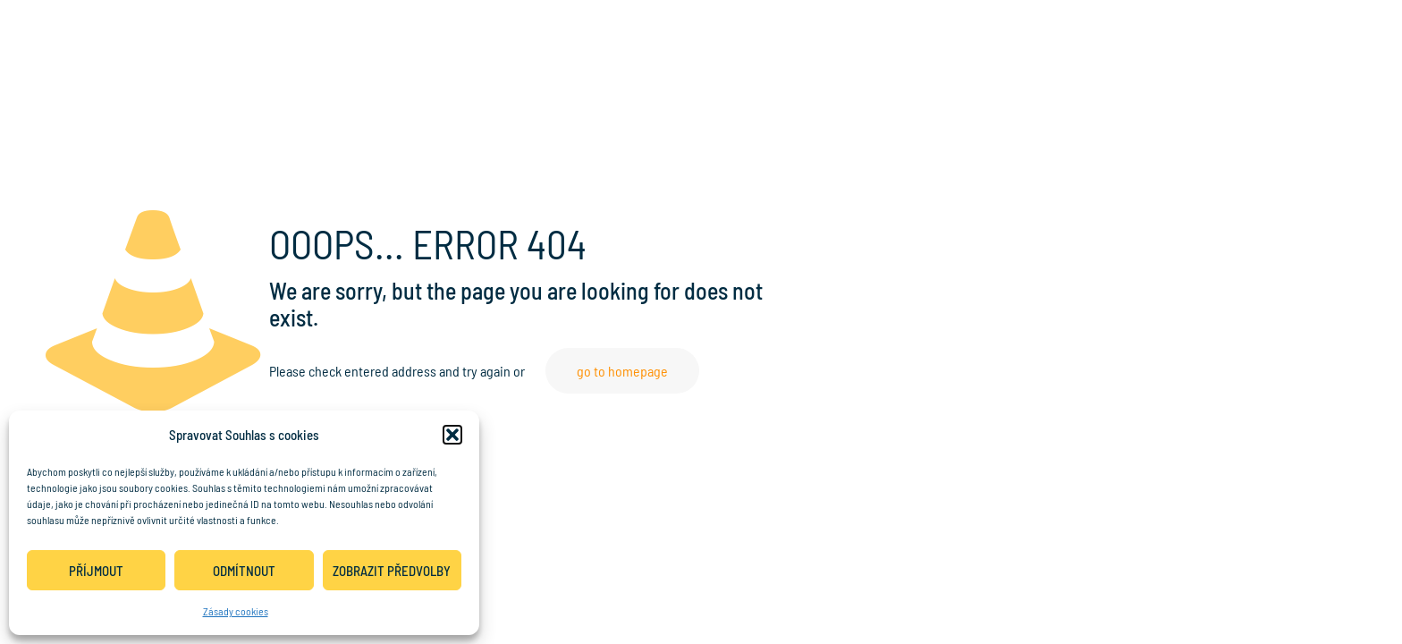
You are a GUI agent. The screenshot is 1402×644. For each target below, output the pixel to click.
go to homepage (622, 370)
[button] (452, 435)
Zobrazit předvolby (392, 571)
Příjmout (96, 571)
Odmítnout (244, 571)
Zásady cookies (235, 611)
